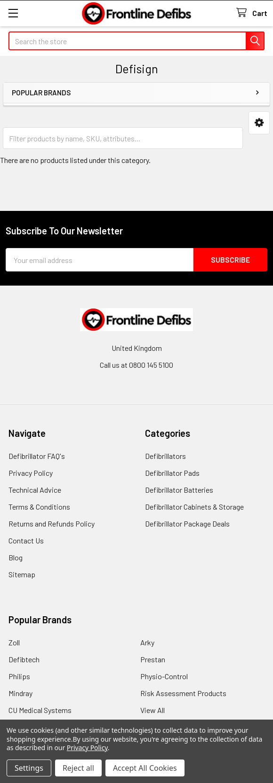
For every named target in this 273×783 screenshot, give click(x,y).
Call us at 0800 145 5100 (136, 364)
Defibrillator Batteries (179, 489)
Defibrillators (165, 455)
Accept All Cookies (145, 768)
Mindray (20, 693)
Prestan (152, 659)
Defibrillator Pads (172, 472)
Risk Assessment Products (183, 693)
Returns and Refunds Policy (51, 523)
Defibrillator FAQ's (36, 455)
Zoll (14, 642)
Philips (19, 676)
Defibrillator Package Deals (187, 523)
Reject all (78, 768)
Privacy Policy (30, 472)
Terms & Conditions (39, 506)
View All (152, 709)
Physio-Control (164, 676)
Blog (15, 557)
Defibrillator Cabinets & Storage (194, 506)
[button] (259, 122)
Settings (29, 768)
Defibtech (24, 659)
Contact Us (26, 540)
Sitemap (21, 574)
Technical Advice (34, 489)
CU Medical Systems (40, 709)
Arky (147, 642)
